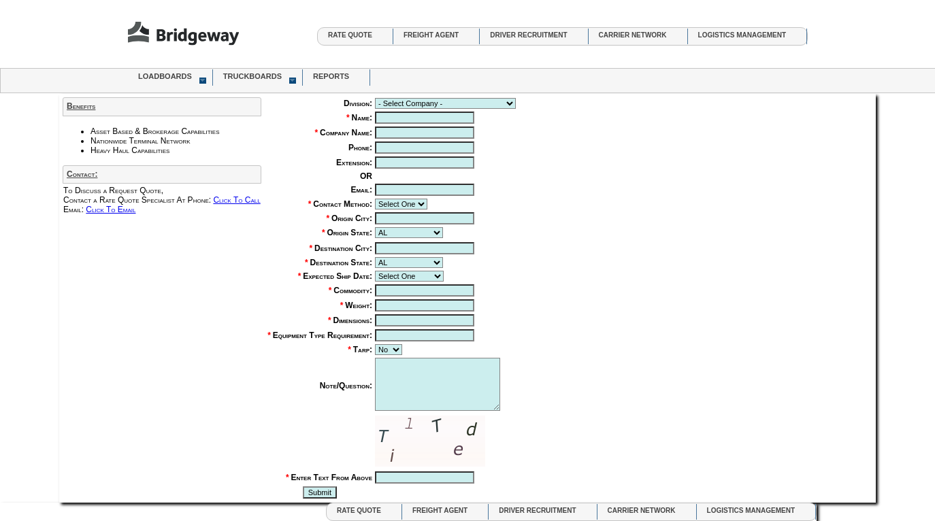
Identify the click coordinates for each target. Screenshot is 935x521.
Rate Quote (350, 35)
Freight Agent (431, 35)
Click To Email (110, 209)
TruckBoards (259, 78)
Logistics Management (742, 35)
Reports (331, 76)
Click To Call (236, 200)
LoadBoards (172, 78)
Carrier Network (633, 35)
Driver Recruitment (528, 35)
